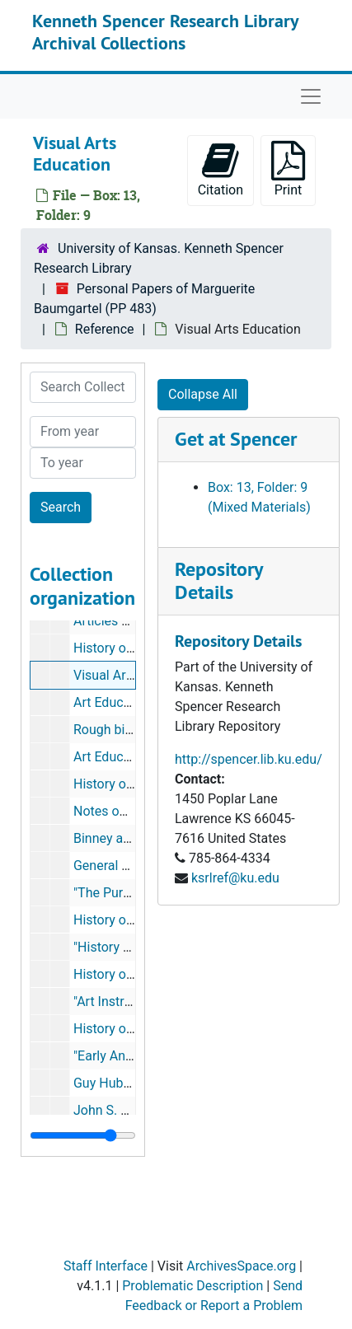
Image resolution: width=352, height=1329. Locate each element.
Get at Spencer (236, 439)
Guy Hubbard (111, 1083)
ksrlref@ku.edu (235, 878)
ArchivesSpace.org (241, 1266)
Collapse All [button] (202, 394)
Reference (104, 329)
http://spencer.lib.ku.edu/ (248, 759)
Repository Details (218, 581)
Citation (220, 169)
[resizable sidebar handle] (83, 1135)
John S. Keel (109, 1110)
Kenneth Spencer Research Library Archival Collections (165, 31)
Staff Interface (105, 1266)
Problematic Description (192, 1286)
